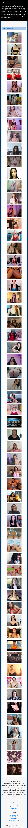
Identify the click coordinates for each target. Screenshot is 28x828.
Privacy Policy (14, 805)
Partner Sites (14, 817)
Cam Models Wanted (14, 820)
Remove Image (14, 808)
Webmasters (13, 819)
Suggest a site (14, 815)
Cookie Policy (14, 807)
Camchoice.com (17, 826)
